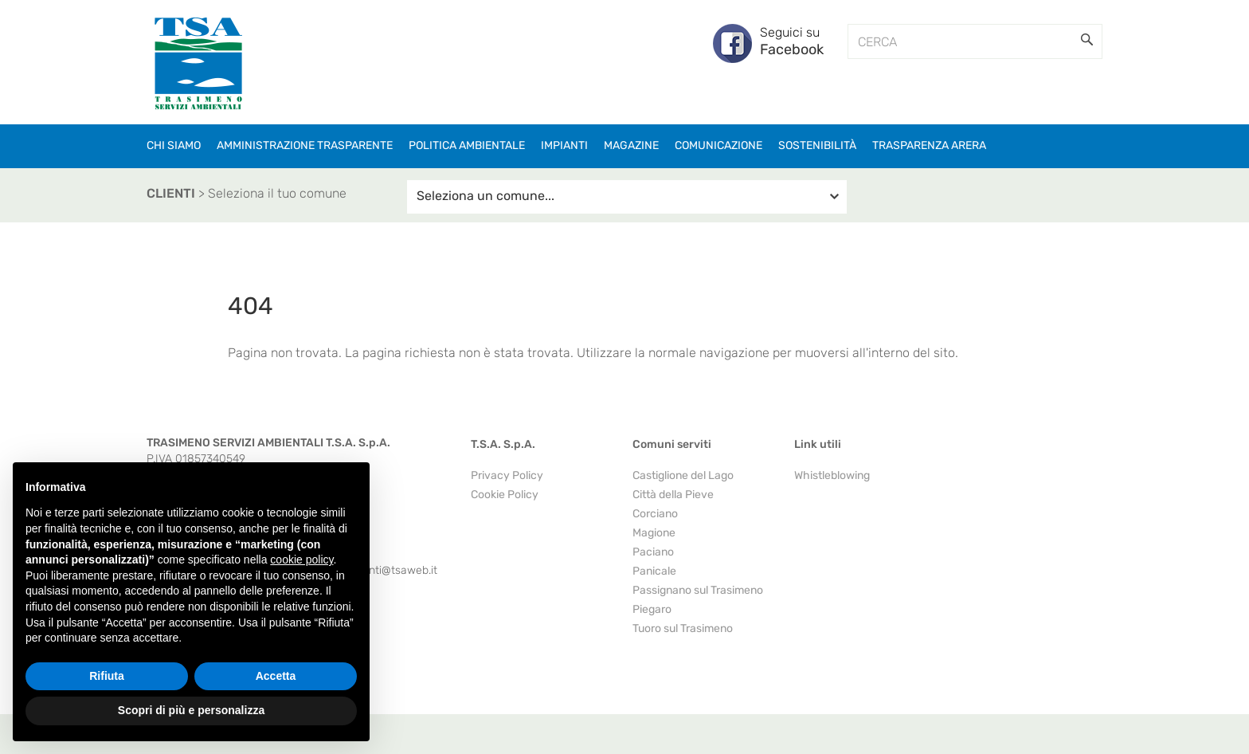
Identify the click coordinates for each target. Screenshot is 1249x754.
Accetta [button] (276, 676)
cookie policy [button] (301, 559)
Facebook (792, 49)
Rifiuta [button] (106, 676)
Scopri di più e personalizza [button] (191, 710)
